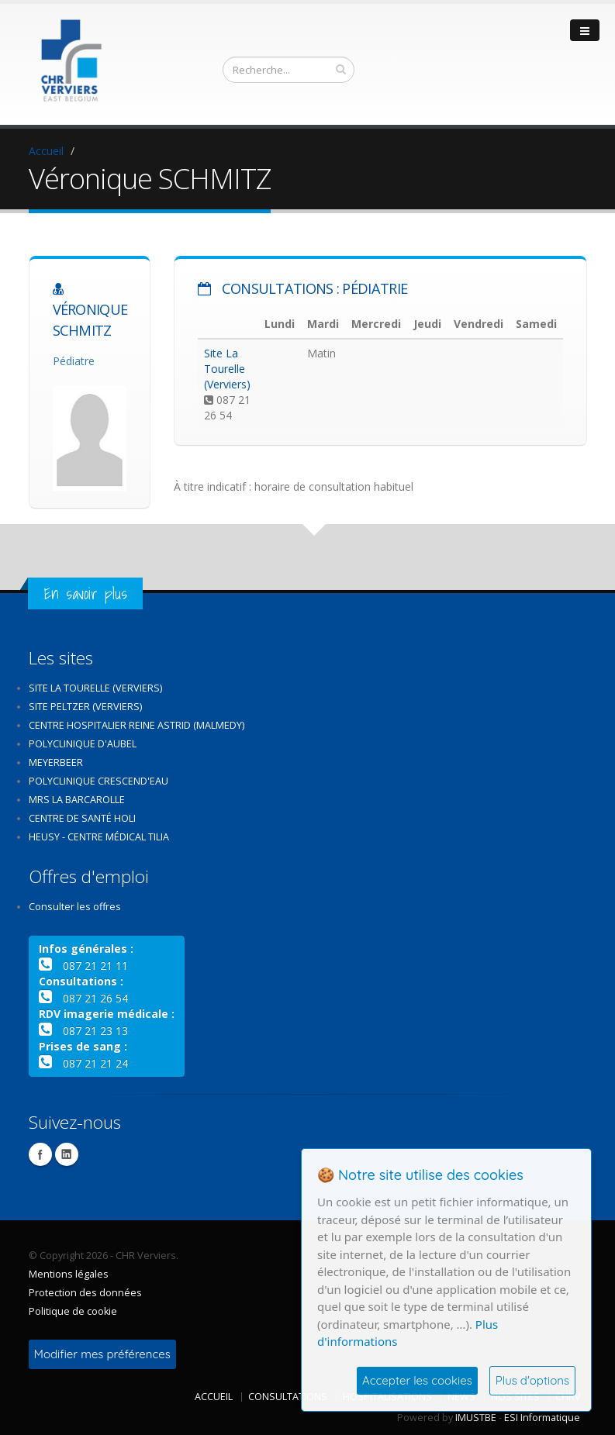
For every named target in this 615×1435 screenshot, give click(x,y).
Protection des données (85, 1292)
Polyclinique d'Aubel (82, 743)
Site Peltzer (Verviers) (85, 706)
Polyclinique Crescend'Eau (98, 781)
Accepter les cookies (417, 1380)
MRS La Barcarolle (77, 799)
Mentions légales (69, 1274)
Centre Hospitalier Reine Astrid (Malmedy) (136, 725)
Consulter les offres (75, 906)
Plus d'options (532, 1380)
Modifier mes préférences (102, 1354)
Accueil (46, 150)
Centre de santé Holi (82, 818)
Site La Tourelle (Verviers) (227, 369)
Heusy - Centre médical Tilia (99, 836)
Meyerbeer (56, 762)
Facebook (40, 1154)
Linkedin (66, 1154)
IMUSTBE (475, 1417)
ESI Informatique (542, 1417)
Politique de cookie (73, 1311)
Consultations (287, 1396)
